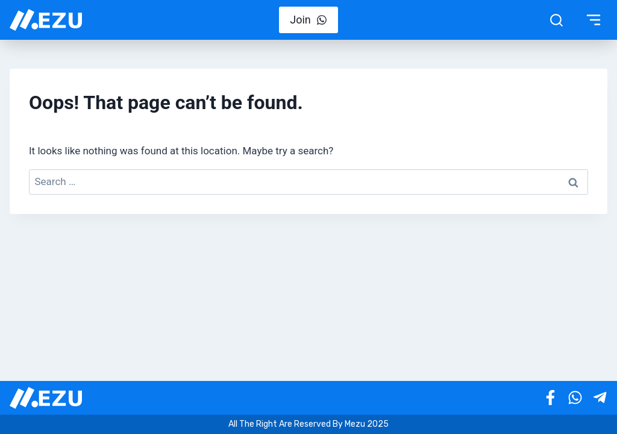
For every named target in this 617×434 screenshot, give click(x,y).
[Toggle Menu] (593, 20)
